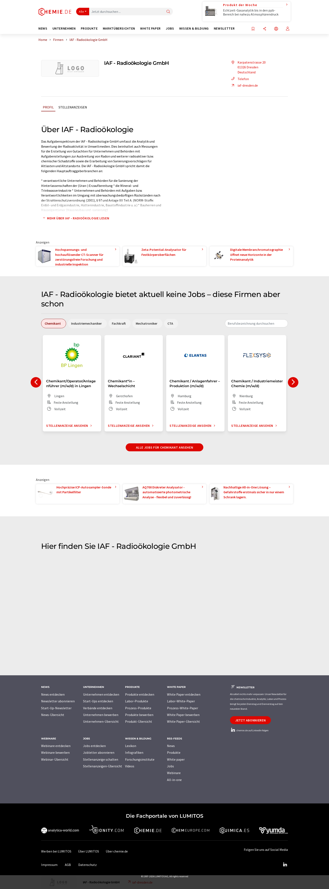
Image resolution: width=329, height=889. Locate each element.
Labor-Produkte (136, 701)
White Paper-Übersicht (183, 721)
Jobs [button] (170, 28)
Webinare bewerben (55, 752)
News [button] (42, 28)
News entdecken (53, 694)
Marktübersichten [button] (119, 28)
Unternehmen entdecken (101, 694)
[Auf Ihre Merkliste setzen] (253, 29)
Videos (129, 766)
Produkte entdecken (139, 694)
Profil (48, 107)
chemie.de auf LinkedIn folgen (249, 730)
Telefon (239, 79)
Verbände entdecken (97, 708)
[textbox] (256, 323)
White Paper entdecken (183, 694)
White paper (176, 759)
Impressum (49, 865)
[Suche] (168, 11)
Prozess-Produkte (138, 708)
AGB (68, 865)
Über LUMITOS (88, 851)
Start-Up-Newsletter (56, 708)
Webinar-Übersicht (54, 759)
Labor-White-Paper (181, 701)
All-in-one (174, 780)
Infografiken (134, 752)
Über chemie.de (117, 851)
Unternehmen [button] (64, 28)
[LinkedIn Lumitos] (285, 865)
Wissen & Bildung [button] (194, 28)
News (171, 746)
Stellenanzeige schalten (100, 759)
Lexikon (130, 746)
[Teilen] (265, 29)
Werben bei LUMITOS (56, 851)
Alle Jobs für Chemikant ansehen (164, 447)
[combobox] (256, 323)
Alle (81, 11)
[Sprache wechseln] (276, 29)
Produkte (173, 752)
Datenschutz (87, 865)
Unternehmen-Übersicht (101, 721)
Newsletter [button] (224, 28)
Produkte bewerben (139, 715)
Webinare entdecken (55, 746)
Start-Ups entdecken (98, 701)
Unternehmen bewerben (100, 715)
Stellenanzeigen (73, 107)
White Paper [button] (150, 28)
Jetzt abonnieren (250, 720)
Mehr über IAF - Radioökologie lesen (75, 218)
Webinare (174, 773)
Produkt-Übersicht (138, 721)
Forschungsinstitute (139, 759)
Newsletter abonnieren (58, 701)
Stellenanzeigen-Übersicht (102, 766)
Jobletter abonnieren (98, 752)
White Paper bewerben (183, 715)
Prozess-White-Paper (182, 708)
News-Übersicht (52, 715)
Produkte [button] (89, 28)
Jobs (170, 766)
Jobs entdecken (94, 746)
